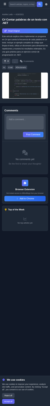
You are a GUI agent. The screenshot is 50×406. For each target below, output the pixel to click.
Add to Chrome (25, 198)
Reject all (8, 395)
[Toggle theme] (46, 4)
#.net (10, 67)
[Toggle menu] (5, 4)
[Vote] (6, 61)
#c (4, 67)
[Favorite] (15, 61)
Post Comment (33, 134)
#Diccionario (21, 67)
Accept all (8, 401)
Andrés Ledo (7, 14)
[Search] (40, 4)
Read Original (12, 31)
